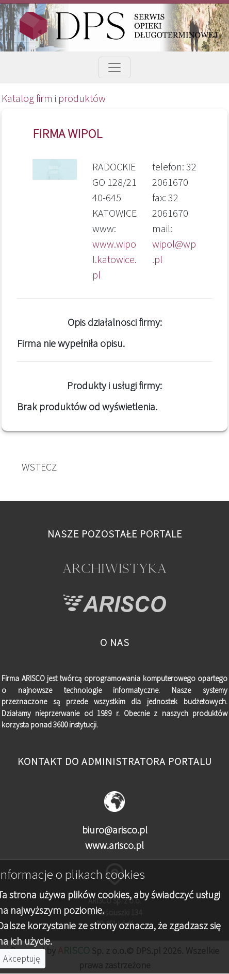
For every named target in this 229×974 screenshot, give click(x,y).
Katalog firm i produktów (54, 98)
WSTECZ (37, 466)
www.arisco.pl (114, 845)
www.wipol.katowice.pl (114, 259)
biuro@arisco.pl (115, 829)
